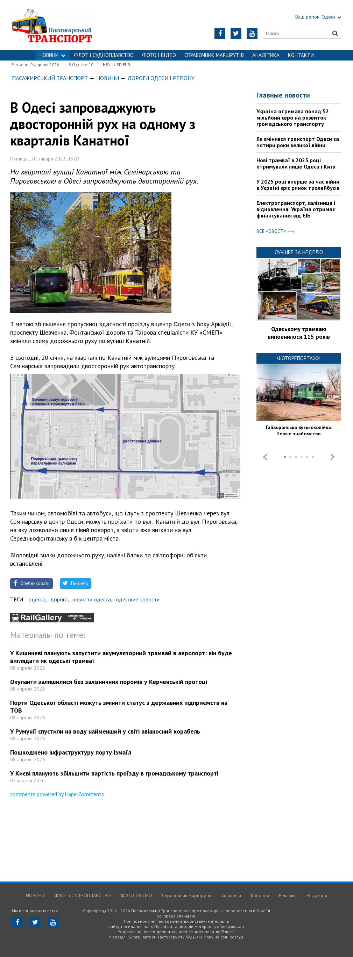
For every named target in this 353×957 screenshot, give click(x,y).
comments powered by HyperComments (57, 794)
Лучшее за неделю (299, 252)
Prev (265, 456)
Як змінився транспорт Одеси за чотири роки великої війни (297, 142)
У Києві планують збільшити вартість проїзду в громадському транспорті (114, 773)
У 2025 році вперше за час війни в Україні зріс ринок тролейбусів (297, 184)
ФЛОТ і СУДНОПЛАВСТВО (104, 55)
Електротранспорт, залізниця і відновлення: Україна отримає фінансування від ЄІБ (295, 209)
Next (332, 456)
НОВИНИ (52, 55)
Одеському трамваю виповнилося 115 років (299, 333)
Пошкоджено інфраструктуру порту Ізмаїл (70, 752)
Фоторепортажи (298, 358)
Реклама (288, 895)
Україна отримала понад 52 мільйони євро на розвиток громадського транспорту (292, 117)
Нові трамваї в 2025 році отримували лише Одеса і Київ (295, 163)
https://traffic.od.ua (69, 25)
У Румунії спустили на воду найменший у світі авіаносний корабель (105, 731)
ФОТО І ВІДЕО (159, 55)
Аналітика (266, 55)
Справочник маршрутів (214, 55)
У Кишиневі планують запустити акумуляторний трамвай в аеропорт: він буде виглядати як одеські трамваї (121, 657)
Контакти (301, 55)
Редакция (316, 895)
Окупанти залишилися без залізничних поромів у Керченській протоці (108, 682)
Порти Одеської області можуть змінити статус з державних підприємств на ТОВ (118, 706)
